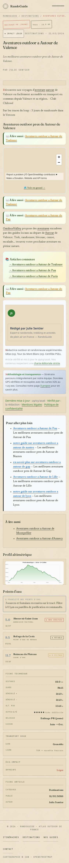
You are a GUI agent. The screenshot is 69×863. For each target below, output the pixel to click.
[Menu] (58, 6)
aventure (40, 90)
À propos (45, 385)
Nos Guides (51, 837)
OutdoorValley (12, 228)
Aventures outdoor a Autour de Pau (35, 428)
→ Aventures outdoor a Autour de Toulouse (36, 264)
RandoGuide (10, 16)
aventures (43, 228)
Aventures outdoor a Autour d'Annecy (39, 538)
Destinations (30, 16)
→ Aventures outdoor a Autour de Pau (32, 270)
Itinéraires (11, 837)
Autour (49, 233)
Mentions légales (32, 404)
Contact (8, 849)
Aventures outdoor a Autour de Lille (35, 477)
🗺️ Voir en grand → (34, 188)
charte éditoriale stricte (47, 363)
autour (50, 90)
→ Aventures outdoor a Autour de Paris (33, 276)
